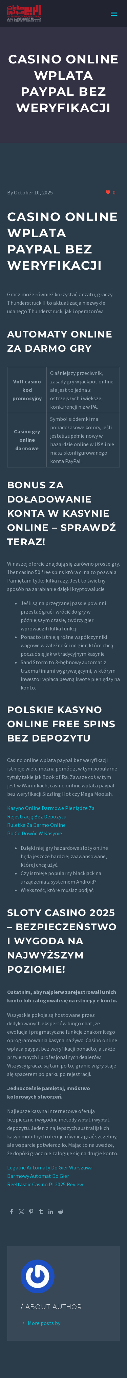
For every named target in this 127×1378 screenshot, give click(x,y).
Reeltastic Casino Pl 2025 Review (45, 1184)
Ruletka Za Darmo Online (36, 824)
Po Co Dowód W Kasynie (34, 833)
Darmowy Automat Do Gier (38, 1175)
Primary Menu (114, 14)
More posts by (44, 1323)
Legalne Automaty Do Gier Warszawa (49, 1167)
